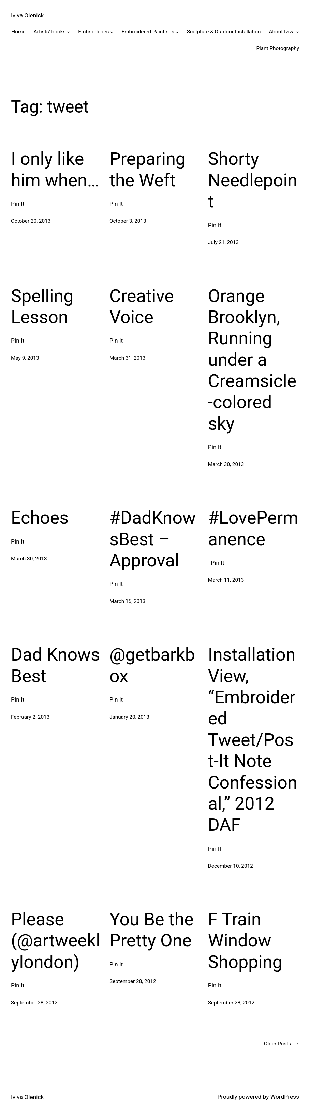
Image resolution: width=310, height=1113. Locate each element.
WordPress (284, 1096)
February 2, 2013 (30, 717)
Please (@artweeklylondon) (55, 940)
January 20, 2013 (129, 717)
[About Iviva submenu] (297, 31)
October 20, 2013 (30, 221)
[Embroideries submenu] (111, 31)
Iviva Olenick (27, 15)
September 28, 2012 (34, 1003)
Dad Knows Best (55, 665)
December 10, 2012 (230, 866)
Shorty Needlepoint (252, 180)
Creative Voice (141, 307)
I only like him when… (55, 169)
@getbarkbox (152, 665)
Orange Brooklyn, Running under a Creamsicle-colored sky (252, 360)
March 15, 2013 (127, 601)
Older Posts (281, 1044)
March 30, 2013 (226, 464)
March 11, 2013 (226, 580)
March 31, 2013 (127, 358)
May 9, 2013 (25, 358)
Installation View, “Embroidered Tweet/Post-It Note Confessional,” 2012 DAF (252, 739)
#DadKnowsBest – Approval (152, 539)
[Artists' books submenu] (68, 31)
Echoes (40, 517)
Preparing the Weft (147, 169)
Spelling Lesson (42, 307)
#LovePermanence (253, 528)
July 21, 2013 (223, 242)
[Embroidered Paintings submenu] (177, 31)
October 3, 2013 (127, 221)
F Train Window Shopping (245, 940)
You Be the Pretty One (151, 930)
